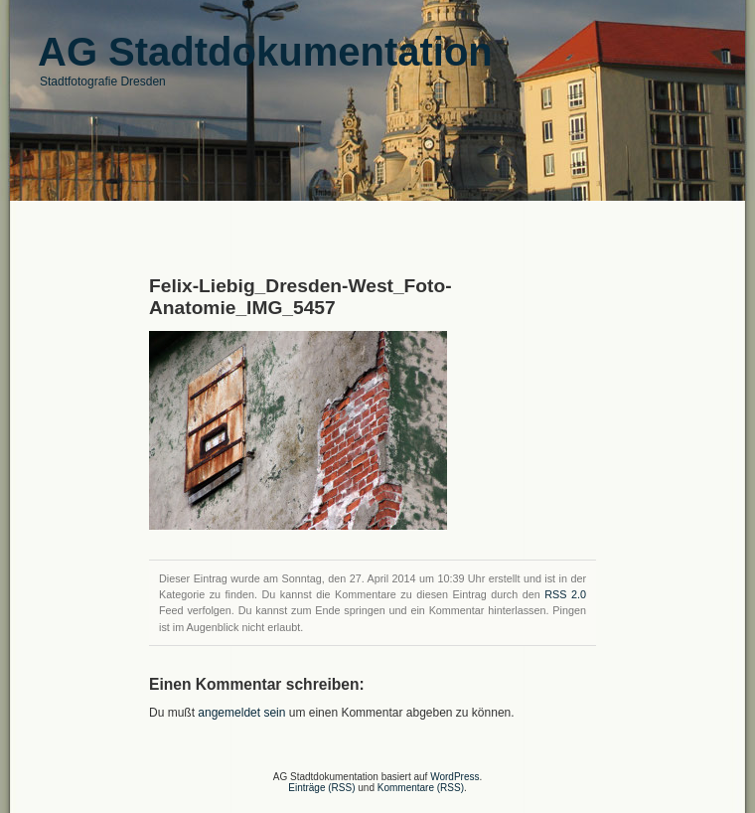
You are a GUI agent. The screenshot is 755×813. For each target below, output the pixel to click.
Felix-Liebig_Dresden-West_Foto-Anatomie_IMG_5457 (300, 296)
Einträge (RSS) (321, 787)
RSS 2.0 (565, 594)
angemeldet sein (241, 713)
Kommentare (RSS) (421, 787)
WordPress (454, 776)
